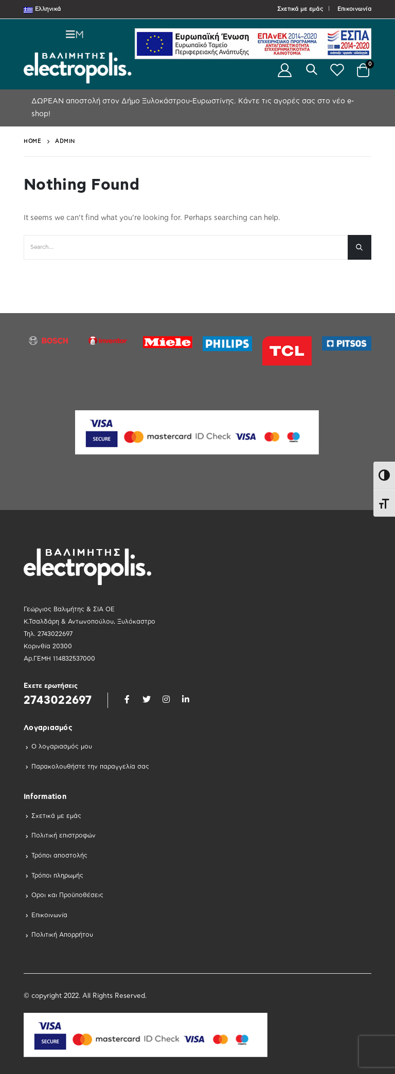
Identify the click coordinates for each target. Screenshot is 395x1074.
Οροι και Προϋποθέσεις (67, 895)
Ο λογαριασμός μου (61, 746)
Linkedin (185, 699)
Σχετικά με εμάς (300, 9)
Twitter (146, 699)
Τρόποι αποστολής (59, 855)
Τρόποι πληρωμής (57, 875)
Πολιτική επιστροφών (63, 835)
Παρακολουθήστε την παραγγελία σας (90, 766)
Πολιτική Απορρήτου (62, 935)
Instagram (166, 699)
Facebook (127, 699)
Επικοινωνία (354, 9)
